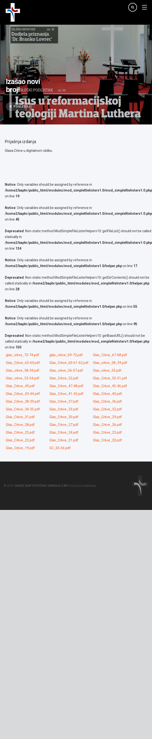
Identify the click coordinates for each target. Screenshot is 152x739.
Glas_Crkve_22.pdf (20, 440)
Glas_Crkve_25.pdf (20, 432)
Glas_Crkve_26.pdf (107, 425)
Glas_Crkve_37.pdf (63, 401)
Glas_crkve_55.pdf (107, 370)
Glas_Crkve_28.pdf (20, 425)
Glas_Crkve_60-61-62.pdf (69, 363)
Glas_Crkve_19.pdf (20, 448)
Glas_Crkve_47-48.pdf (66, 386)
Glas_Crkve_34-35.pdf (23, 409)
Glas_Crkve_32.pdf (107, 409)
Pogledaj (20, 106)
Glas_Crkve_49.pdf (20, 386)
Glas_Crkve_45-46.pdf (110, 386)
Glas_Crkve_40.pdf (107, 394)
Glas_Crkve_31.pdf (20, 417)
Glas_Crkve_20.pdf (107, 440)
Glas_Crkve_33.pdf (63, 409)
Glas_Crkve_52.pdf (63, 378)
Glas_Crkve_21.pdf (63, 440)
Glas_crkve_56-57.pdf (66, 370)
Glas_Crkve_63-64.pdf (23, 363)
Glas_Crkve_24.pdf (63, 432)
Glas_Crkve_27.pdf (63, 425)
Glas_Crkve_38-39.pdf (23, 401)
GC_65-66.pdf (60, 448)
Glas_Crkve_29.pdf (107, 417)
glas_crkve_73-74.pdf (22, 355)
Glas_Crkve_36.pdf (107, 401)
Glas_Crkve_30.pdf (63, 417)
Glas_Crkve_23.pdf (107, 432)
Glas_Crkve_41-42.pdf (66, 394)
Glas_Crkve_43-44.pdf (23, 394)
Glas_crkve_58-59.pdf (22, 370)
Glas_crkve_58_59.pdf (110, 363)
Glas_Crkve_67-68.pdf (110, 355)
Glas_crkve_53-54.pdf (22, 378)
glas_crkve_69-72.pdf (66, 355)
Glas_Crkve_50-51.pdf (110, 378)
